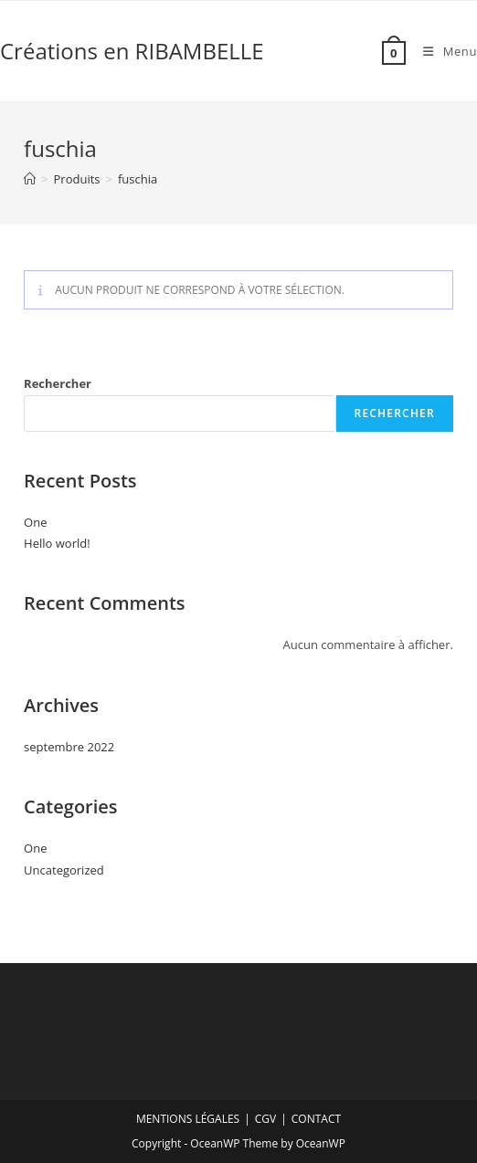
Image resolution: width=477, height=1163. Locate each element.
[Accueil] (30, 179)
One (35, 522)
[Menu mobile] (443, 51)
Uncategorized (64, 870)
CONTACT (316, 1118)
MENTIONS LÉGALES (187, 1118)
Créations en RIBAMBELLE (132, 51)
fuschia (137, 179)
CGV (265, 1118)
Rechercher (57, 383)
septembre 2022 (69, 747)
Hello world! (57, 543)
